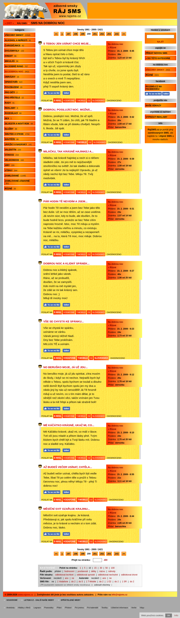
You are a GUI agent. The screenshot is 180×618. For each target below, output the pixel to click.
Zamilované (15, 175)
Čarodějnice (14, 45)
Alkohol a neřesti (18, 40)
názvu (102, 571)
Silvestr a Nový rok (19, 123)
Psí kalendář (92, 608)
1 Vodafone (62, 581)
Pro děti (11, 92)
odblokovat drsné (129, 574)
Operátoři (13, 82)
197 (68, 34)
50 (106, 568)
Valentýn (13, 149)
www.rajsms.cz (25, 594)
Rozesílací (13, 113)
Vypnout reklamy (156, 117)
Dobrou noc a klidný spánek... (66, 263)
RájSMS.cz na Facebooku (154, 87)
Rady (10, 103)
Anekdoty (10, 608)
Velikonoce (14, 160)
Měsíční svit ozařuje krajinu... (66, 508)
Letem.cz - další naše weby (39, 600)
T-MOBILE (81, 100)
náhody (111, 571)
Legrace (37, 608)
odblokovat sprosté (86, 574)
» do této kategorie (158, 58)
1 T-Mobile (91, 581)
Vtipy (142, 608)
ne (73, 578)
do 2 (73, 581)
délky (93, 571)
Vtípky (11, 170)
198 (75, 34)
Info (176, 615)
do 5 (81, 581)
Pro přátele (14, 97)
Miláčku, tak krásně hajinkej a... (68, 151)
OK (168, 615)
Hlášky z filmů (24, 608)
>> (124, 34)
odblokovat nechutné (108, 574)
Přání (59, 608)
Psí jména (79, 608)
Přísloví (68, 608)
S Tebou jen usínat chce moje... (67, 43)
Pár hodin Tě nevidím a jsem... (65, 201)
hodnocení (69, 571)
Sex (8, 118)
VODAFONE (68, 100)
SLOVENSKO (98, 100)
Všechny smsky (18, 35)
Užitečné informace (119, 608)
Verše (133, 608)
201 (95, 34)
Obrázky (12, 77)
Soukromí (11, 600)
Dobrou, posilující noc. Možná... (67, 109)
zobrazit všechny (102, 585)
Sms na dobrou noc (48, 23)
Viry (10, 165)
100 (112, 568)
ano (66, 578)
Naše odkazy (153, 105)
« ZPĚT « (9, 23)
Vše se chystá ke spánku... (63, 321)
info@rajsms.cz (119, 594)
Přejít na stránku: (81, 560)
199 (82, 34)
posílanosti (83, 571)
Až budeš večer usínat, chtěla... (67, 466)
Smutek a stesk (17, 134)
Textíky (104, 608)
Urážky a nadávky (18, 144)
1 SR (124, 581)
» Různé (112, 47)
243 (116, 34)
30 (101, 568)
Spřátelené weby (70, 600)
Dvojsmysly (14, 51)
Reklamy (11, 108)
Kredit (11, 56)
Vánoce (12, 155)
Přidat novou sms (156, 53)
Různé (10, 188)
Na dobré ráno (16, 66)
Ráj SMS (22, 23)
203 (109, 34)
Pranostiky (48, 608)
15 (95, 568)
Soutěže (12, 139)
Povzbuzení (13, 87)
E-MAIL (57, 100)
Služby (11, 129)
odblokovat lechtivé (64, 574)
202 (102, 34)
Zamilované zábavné (17, 182)
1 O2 (109, 581)
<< (56, 34)
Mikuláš (11, 61)
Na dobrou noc (17, 71)
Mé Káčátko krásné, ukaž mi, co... (68, 425)
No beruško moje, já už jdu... (65, 367)
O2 (89, 100)
